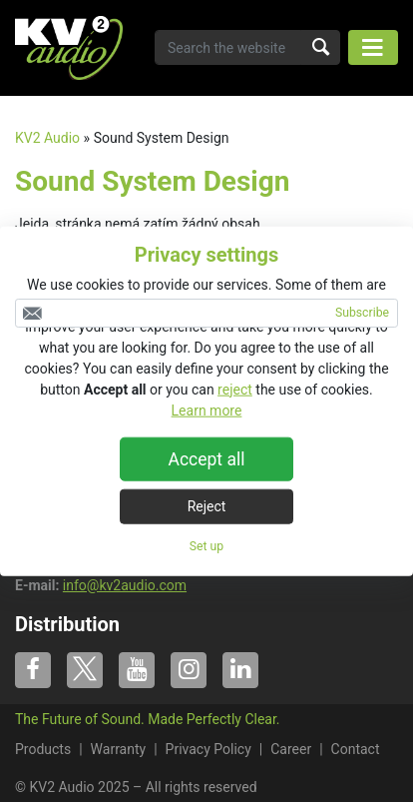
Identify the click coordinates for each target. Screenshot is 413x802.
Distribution (67, 624)
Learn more (207, 409)
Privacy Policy (208, 749)
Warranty (119, 749)
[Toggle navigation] (373, 47)
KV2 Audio (47, 138)
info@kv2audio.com (125, 585)
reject (234, 389)
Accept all (207, 458)
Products (43, 749)
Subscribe (362, 313)
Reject (207, 505)
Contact (355, 749)
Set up (206, 545)
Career (290, 749)
